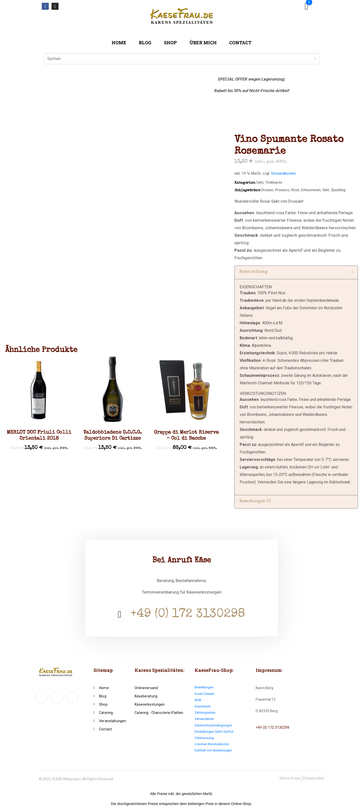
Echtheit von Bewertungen (213, 750)
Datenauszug (204, 738)
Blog (145, 43)
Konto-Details (204, 694)
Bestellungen (204, 687)
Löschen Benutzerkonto (212, 744)
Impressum (203, 706)
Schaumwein (311, 190)
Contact (240, 43)
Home (119, 43)
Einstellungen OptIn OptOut (214, 731)
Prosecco (282, 190)
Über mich (203, 43)
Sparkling (338, 190)
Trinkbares (273, 182)
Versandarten (204, 719)
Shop (170, 43)
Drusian (267, 190)
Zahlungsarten (205, 712)
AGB (198, 700)
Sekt (259, 182)
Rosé (295, 190)
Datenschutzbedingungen (213, 725)
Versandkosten (283, 173)
